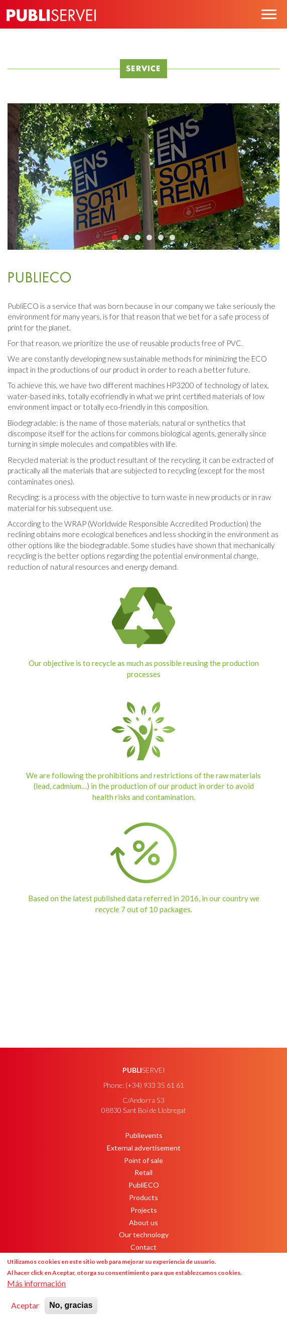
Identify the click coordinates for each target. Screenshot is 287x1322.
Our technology (144, 1234)
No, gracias (70, 1305)
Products (143, 1197)
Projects (143, 1210)
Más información (36, 1283)
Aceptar (25, 1305)
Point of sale (143, 1160)
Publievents (144, 1135)
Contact (143, 1247)
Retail (143, 1172)
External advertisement (144, 1147)
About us (143, 1222)
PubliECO (143, 1185)
